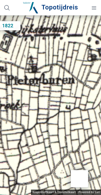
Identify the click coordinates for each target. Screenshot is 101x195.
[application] (50, 105)
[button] (79, 178)
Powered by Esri (89, 192)
